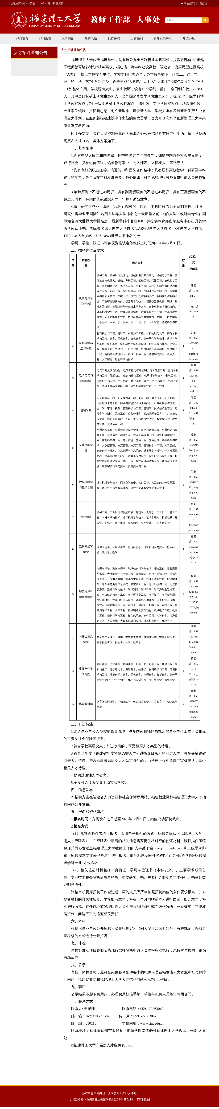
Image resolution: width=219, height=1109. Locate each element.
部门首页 (22, 38)
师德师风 (189, 38)
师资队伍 (91, 38)
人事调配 (68, 38)
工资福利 (136, 38)
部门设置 (45, 38)
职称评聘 (114, 38)
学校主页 (189, 3)
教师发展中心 (162, 38)
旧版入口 (204, 3)
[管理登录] (143, 1099)
